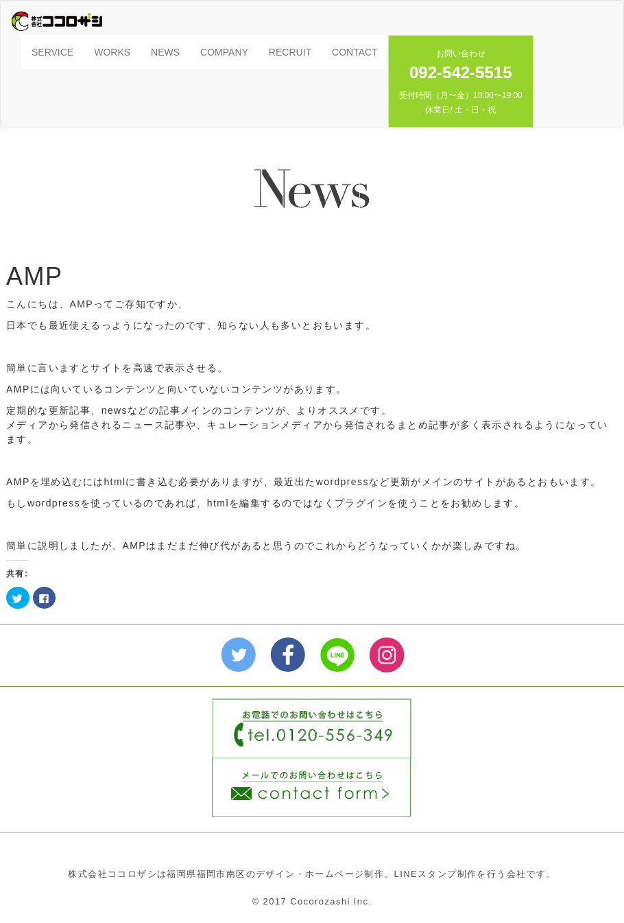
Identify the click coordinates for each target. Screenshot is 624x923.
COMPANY (224, 52)
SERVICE (52, 52)
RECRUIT (290, 52)
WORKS (112, 52)
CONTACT (355, 52)
